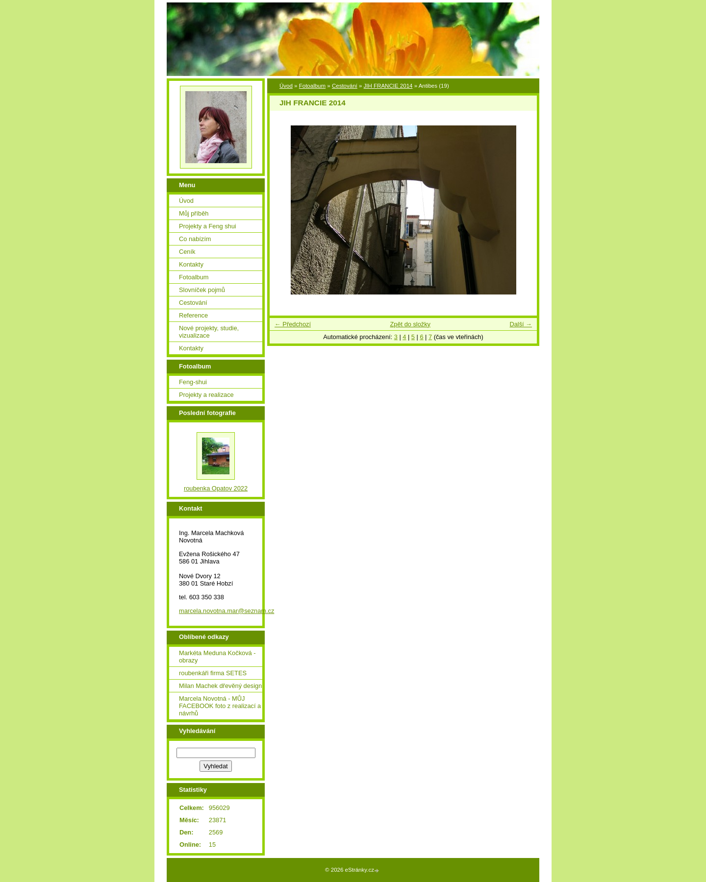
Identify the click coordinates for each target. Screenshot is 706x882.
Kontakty (191, 264)
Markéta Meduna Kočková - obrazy (217, 656)
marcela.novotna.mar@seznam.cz (226, 610)
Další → (520, 324)
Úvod (286, 86)
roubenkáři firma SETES (213, 673)
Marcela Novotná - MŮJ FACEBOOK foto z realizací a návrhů (220, 706)
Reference (193, 315)
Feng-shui (193, 382)
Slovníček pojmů (202, 290)
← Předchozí (293, 324)
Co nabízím (195, 239)
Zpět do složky (410, 324)
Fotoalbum (312, 86)
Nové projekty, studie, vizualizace (209, 331)
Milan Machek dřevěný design (220, 685)
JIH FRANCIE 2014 (388, 86)
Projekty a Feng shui (207, 226)
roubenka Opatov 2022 (216, 488)
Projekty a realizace (206, 394)
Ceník (187, 251)
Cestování (344, 86)
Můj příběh (193, 213)
